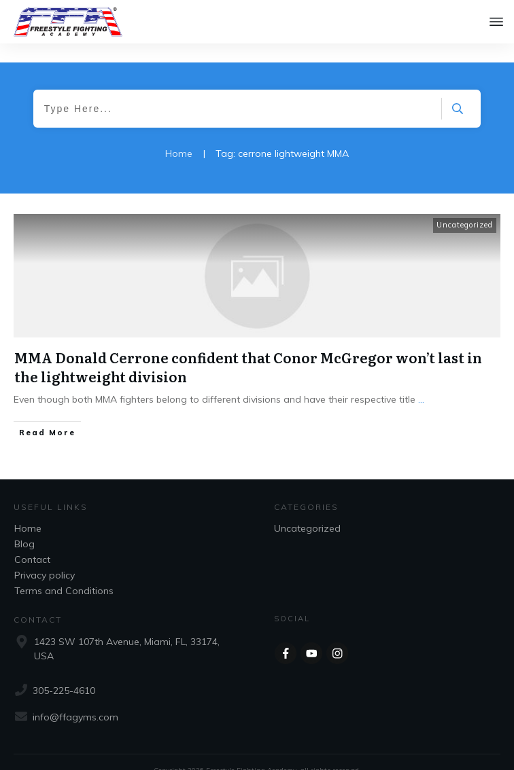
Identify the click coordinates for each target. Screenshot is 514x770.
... (421, 379)
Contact (32, 540)
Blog (24, 524)
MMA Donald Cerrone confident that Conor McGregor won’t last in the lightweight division (248, 347)
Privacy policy (44, 555)
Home (27, 508)
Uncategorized (464, 205)
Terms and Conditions (64, 571)
